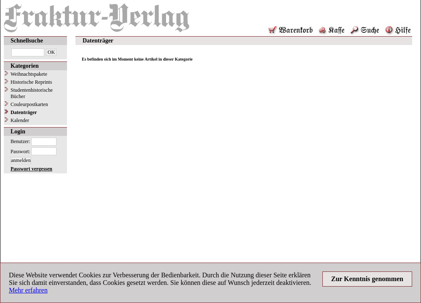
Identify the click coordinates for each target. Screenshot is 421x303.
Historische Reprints (31, 82)
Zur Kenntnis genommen (367, 278)
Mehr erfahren (28, 290)
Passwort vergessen (31, 169)
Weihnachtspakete (29, 74)
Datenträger (24, 112)
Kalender (20, 120)
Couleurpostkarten (29, 104)
